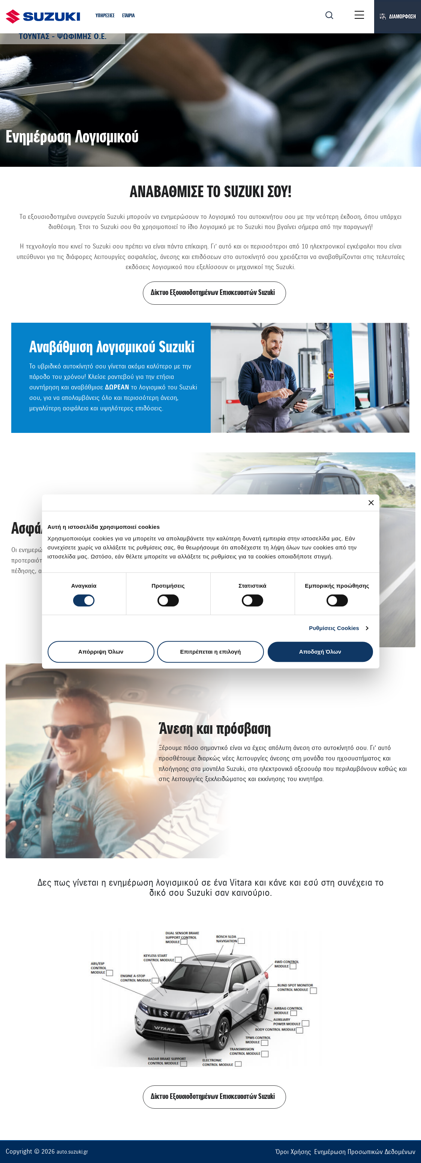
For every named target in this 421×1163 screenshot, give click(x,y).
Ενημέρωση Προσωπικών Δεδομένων (364, 1152)
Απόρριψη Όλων (100, 651)
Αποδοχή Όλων (320, 651)
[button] (105, 16)
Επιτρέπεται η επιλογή (210, 651)
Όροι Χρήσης (293, 1152)
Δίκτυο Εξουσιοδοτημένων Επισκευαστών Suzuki (213, 293)
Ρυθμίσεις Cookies (334, 628)
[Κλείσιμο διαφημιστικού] (371, 502)
